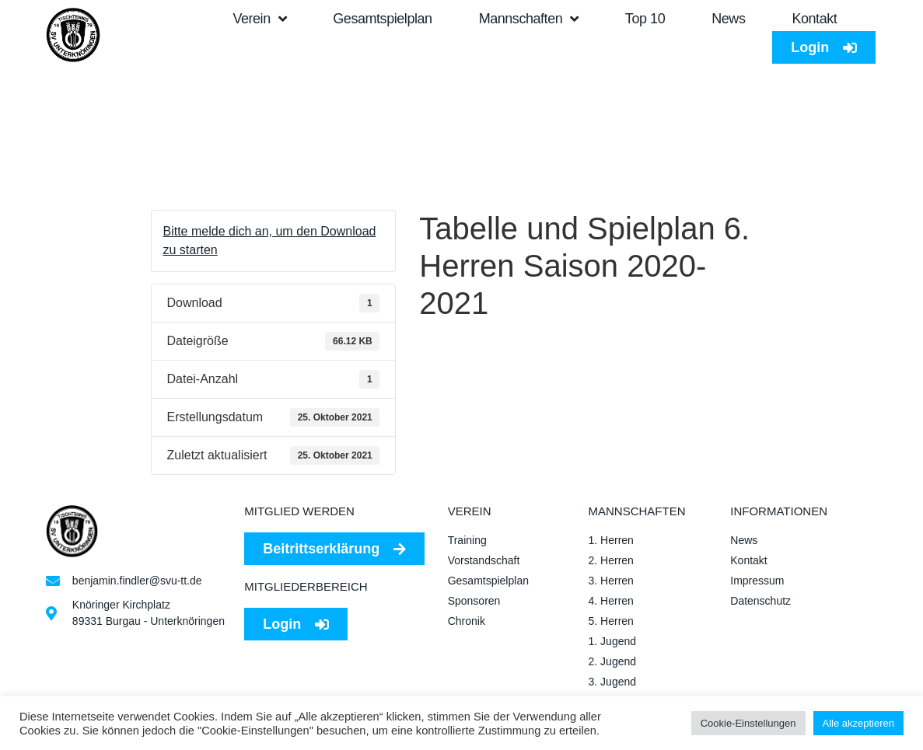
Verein (259, 18)
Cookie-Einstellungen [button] (748, 723)
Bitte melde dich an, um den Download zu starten (269, 240)
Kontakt (814, 18)
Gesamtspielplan (382, 18)
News (728, 18)
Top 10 (645, 18)
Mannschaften (529, 18)
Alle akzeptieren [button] (859, 723)
